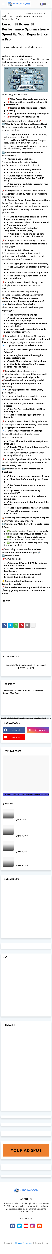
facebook (16, 730)
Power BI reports (11, 614)
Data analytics (41, 600)
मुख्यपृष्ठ (5, 13)
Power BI (7, 610)
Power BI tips (28, 614)
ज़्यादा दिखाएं (44, 656)
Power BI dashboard (24, 610)
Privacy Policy (26, 1238)
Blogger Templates (23, 1243)
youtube (16, 737)
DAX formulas (29, 604)
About (24, 1235)
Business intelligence (22, 600)
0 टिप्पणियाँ (45, 683)
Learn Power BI (10, 607)
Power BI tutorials (17, 13)
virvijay (26, 1247)
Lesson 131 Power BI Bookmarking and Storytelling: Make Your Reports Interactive (32, 812)
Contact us (35, 1235)
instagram (40, 730)
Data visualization (11, 604)
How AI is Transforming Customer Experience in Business (30, 859)
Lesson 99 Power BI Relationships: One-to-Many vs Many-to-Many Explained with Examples (32, 844)
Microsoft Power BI (30, 607)
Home (14, 1235)
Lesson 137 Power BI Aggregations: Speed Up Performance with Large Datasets (30, 828)
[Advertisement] (26, 909)
